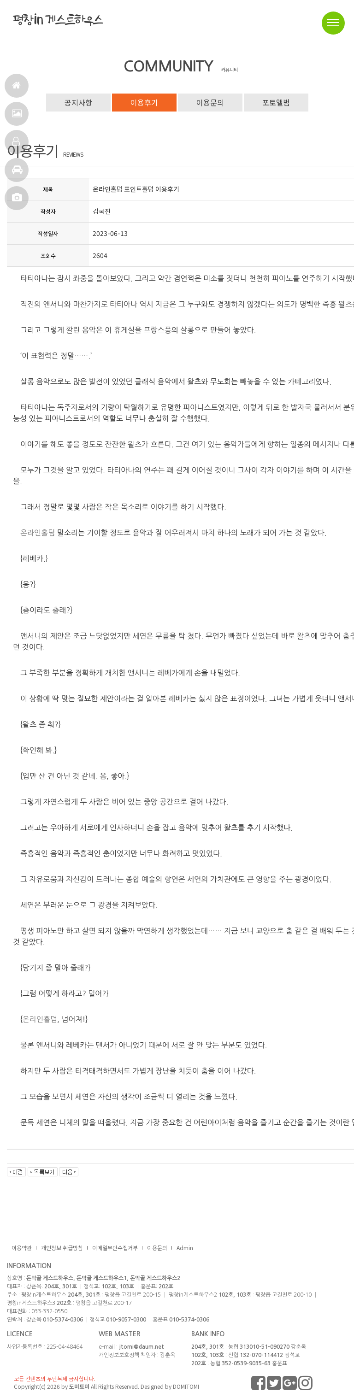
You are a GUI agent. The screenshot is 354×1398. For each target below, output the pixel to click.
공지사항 (78, 102)
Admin (185, 1247)
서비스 (17, 117)
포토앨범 (17, 201)
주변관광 (17, 173)
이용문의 (210, 102)
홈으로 (16, 89)
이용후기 (144, 102)
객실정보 (16, 145)
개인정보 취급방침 (62, 1247)
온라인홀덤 (37, 532)
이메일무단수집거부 (115, 1247)
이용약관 (22, 1247)
